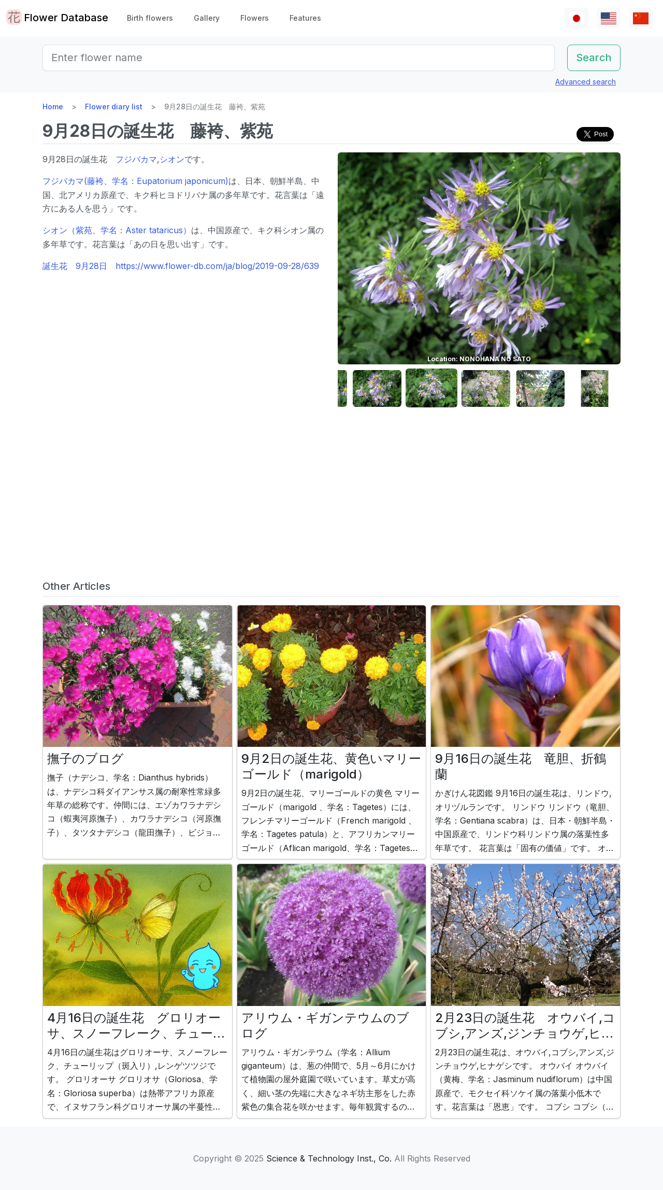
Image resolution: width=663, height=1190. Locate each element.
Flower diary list (113, 106)
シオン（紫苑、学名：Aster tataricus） (116, 230)
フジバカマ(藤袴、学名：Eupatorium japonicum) (135, 181)
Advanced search (585, 81)
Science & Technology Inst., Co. (329, 1158)
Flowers (254, 17)
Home (52, 106)
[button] (377, 388)
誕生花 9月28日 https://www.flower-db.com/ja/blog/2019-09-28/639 (180, 266)
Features (305, 17)
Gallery (207, 17)
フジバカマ (136, 159)
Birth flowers (150, 17)
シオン (172, 159)
